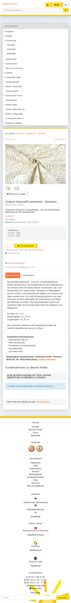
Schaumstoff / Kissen (14, 96)
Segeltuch (9, 32)
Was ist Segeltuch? (35, 486)
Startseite (20, 133)
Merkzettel (35, 435)
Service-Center (35, 430)
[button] (65, 5)
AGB (35, 466)
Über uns (35, 483)
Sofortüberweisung (35, 509)
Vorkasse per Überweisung (35, 502)
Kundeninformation (35, 477)
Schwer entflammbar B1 (15, 109)
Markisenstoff (10, 59)
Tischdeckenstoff (12, 82)
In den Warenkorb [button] (25, 246)
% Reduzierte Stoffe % (14, 118)
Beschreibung (13, 275)
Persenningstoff (11, 91)
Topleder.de (35, 566)
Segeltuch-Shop (10, 4)
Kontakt (35, 427)
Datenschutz (35, 468)
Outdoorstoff (10, 41)
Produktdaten (28, 275)
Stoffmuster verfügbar (16, 194)
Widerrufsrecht (35, 474)
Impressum (35, 463)
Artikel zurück (10, 139)
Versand (35, 471)
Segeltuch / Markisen (14, 123)
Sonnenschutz (11, 64)
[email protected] (47, 359)
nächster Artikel (60, 139)
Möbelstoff (10, 49)
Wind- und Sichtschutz (14, 68)
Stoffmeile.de (35, 550)
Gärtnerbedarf (11, 100)
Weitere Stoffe (11, 105)
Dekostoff (10, 45)
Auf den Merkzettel (16, 263)
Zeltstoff (8, 36)
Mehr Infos (37, 588)
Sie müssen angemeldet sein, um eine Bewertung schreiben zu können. (29, 376)
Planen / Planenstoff (13, 86)
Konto (35, 433)
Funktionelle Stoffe (13, 77)
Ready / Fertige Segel (14, 114)
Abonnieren (62, 598)
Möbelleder (11, 54)
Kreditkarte (35, 516)
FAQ (35, 480)
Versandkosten (38, 250)
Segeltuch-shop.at (35, 535)
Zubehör (8, 73)
